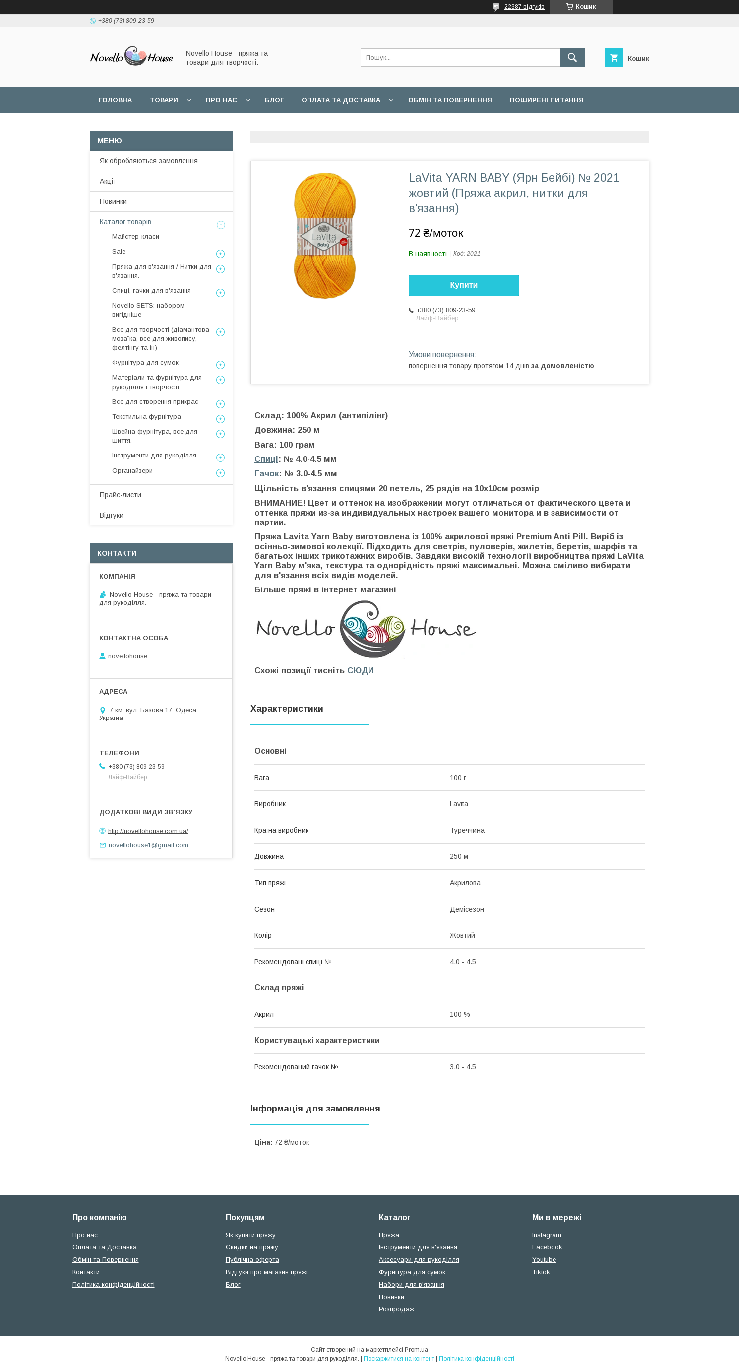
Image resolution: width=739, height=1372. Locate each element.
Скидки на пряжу (252, 1247)
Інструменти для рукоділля (154, 455)
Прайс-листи (120, 495)
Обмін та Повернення (105, 1259)
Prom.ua (416, 1349)
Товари (164, 100)
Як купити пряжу (251, 1235)
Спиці (266, 459)
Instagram (546, 1235)
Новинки (113, 201)
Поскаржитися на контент (399, 1358)
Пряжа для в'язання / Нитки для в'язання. (161, 271)
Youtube (544, 1259)
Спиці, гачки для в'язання (151, 290)
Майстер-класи (135, 236)
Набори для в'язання (411, 1284)
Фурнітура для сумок (145, 362)
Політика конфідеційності (243, 126)
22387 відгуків (524, 6)
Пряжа (389, 1235)
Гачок (266, 473)
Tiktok (541, 1272)
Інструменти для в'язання (418, 1247)
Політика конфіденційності (113, 1284)
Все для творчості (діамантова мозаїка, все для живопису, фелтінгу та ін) (160, 338)
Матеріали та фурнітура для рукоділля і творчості (157, 382)
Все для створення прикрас (155, 401)
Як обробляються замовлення (149, 161)
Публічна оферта (252, 1259)
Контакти (86, 1272)
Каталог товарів (125, 222)
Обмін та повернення (450, 100)
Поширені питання (547, 100)
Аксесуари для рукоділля (419, 1259)
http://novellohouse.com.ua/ (148, 830)
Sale (118, 251)
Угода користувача (136, 126)
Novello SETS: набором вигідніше (148, 310)
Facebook (547, 1247)
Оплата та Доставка (341, 100)
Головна (115, 100)
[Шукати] (572, 57)
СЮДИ (360, 670)
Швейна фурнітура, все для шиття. (154, 436)
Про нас (221, 100)
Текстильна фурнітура (146, 416)
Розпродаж (396, 1309)
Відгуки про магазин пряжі (267, 1272)
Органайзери (132, 470)
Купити (464, 285)
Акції (107, 181)
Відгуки (111, 515)
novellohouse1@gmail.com (148, 845)
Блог (274, 100)
